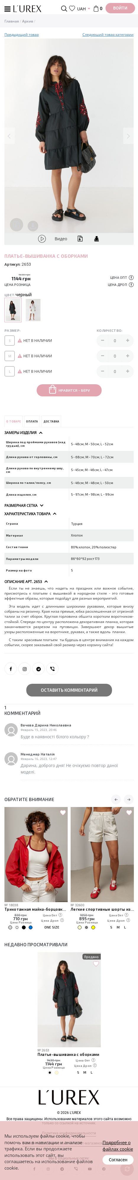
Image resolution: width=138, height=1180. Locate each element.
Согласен (118, 1160)
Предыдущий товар (21, 34)
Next (128, 136)
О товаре (13, 421)
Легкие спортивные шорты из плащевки (102, 909)
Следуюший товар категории (108, 34)
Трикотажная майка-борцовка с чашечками (36, 909)
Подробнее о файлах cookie (118, 1145)
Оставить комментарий (69, 690)
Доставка (51, 421)
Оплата (32, 421)
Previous (9, 136)
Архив (27, 21)
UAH (81, 9)
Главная (11, 21)
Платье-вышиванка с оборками (69, 1054)
